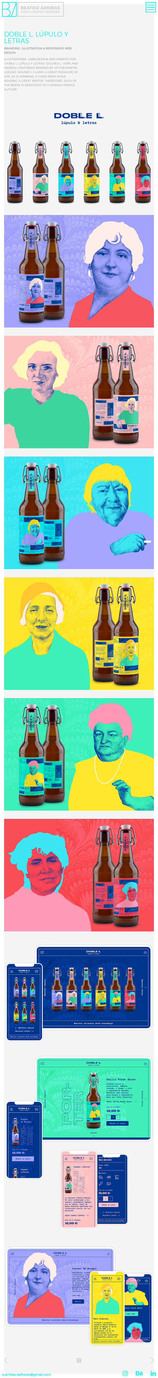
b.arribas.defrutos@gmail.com (26, 1374)
